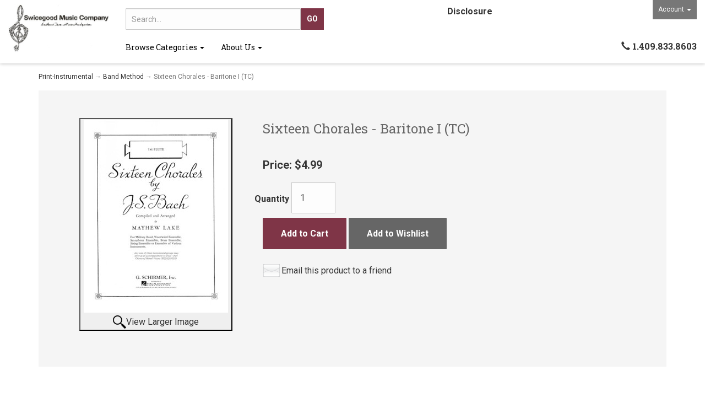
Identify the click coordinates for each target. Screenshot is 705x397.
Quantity (271, 199)
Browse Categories (165, 47)
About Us (241, 47)
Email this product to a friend (336, 270)
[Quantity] (313, 197)
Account (674, 9)
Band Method (123, 77)
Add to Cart (304, 233)
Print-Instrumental (66, 77)
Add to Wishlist (398, 233)
